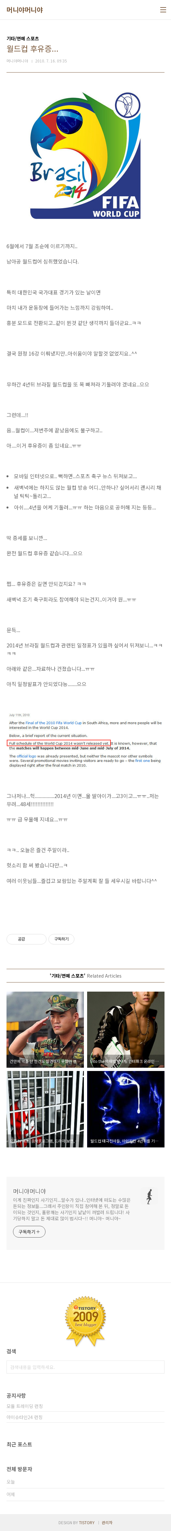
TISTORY (87, 1522)
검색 (158, 1367)
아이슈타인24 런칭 (25, 1417)
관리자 (107, 1522)
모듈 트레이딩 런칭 (25, 1406)
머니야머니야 (25, 10)
